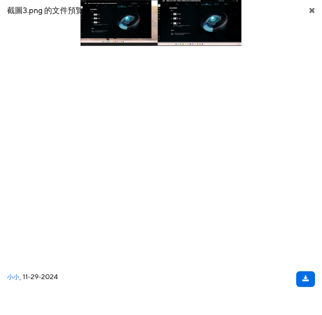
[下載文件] (305, 279)
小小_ (14, 277)
